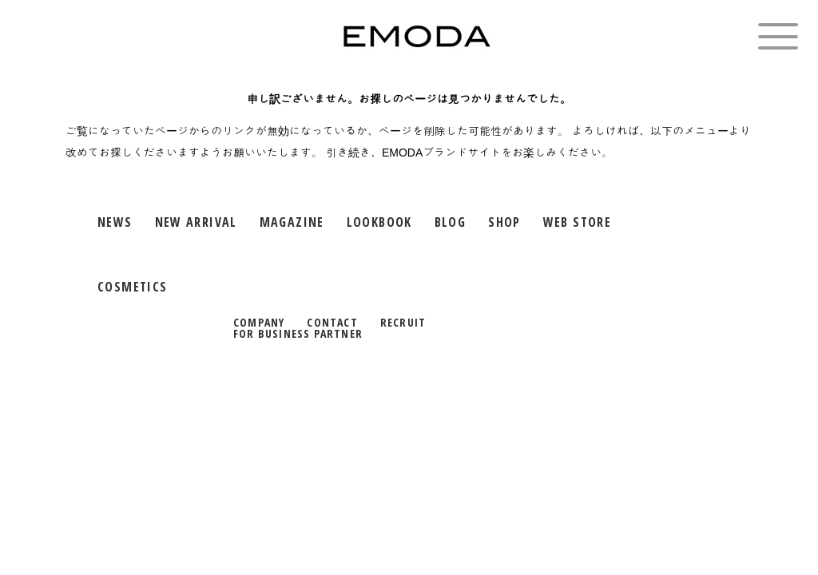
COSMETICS (132, 286)
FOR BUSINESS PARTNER (298, 333)
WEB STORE (577, 222)
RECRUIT (403, 322)
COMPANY (258, 322)
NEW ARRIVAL (196, 222)
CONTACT (332, 322)
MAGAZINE (292, 222)
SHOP (504, 222)
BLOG (451, 222)
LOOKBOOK (379, 222)
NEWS (115, 222)
